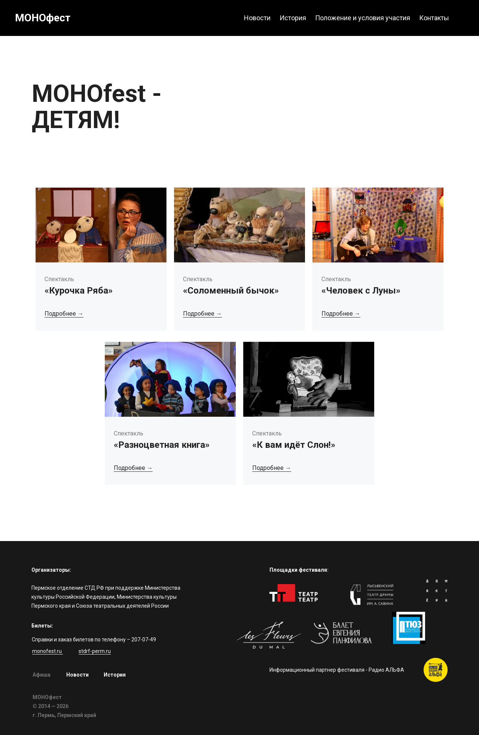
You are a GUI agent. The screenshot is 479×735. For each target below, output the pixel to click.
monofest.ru (47, 651)
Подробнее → (64, 313)
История (115, 675)
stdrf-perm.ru (95, 651)
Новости (77, 675)
